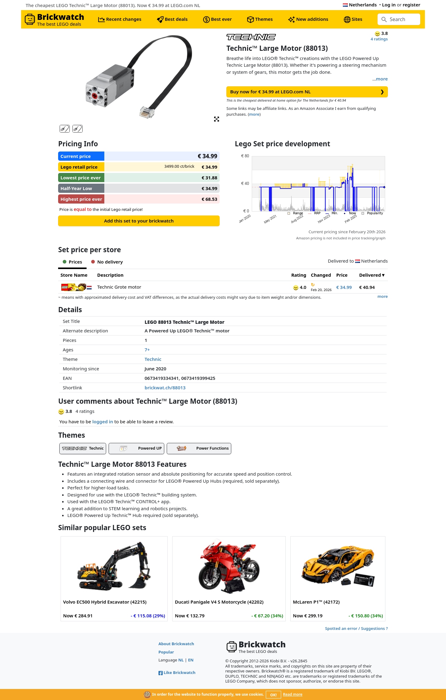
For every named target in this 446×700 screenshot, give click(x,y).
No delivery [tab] (107, 262)
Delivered (370, 275)
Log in (389, 5)
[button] (216, 118)
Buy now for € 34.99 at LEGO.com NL (307, 91)
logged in (102, 421)
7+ (147, 349)
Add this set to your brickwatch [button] (139, 221)
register (411, 5)
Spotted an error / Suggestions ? (356, 628)
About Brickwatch (176, 643)
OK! (273, 695)
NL (181, 660)
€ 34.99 (344, 287)
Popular (166, 652)
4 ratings (379, 39)
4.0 (299, 287)
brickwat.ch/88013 (165, 387)
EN (191, 660)
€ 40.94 (367, 287)
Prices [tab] (72, 262)
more (382, 79)
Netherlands (360, 5)
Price (342, 275)
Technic (153, 359)
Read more (292, 694)
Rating (298, 275)
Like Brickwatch (176, 672)
